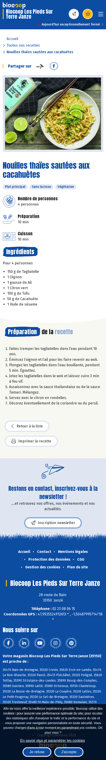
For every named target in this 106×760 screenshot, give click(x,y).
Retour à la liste (27, 426)
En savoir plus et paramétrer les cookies (52, 740)
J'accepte (68, 752)
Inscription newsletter (53, 523)
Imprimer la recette (31, 441)
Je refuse (37, 752)
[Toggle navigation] (100, 15)
